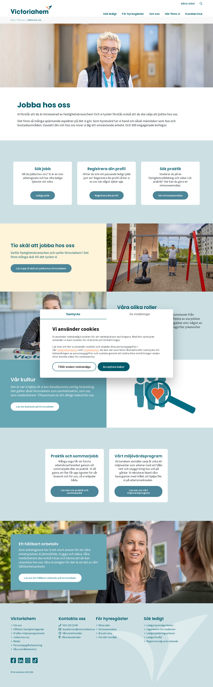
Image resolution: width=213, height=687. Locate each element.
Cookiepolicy (91, 349)
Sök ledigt (110, 14)
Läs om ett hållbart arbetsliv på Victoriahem (50, 578)
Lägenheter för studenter (161, 629)
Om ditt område (108, 637)
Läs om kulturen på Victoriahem (35, 406)
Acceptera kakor (113, 367)
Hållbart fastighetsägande (28, 629)
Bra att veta (105, 633)
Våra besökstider (70, 637)
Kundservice (193, 14)
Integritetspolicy (67, 349)
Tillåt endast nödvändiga (74, 367)
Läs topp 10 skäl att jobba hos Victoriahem (41, 268)
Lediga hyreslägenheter (159, 625)
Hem (13, 19)
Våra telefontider (70, 633)
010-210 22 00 (68, 625)
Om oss (154, 14)
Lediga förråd (154, 637)
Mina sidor (188, 3)
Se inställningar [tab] (139, 314)
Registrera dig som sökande (162, 641)
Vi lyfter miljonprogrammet (29, 633)
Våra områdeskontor (25, 649)
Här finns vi (172, 14)
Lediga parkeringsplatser (160, 633)
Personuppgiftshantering (27, 645)
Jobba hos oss (21, 637)
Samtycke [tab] (73, 314)
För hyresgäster (133, 14)
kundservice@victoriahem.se (77, 629)
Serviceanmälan (108, 629)
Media (16, 641)
